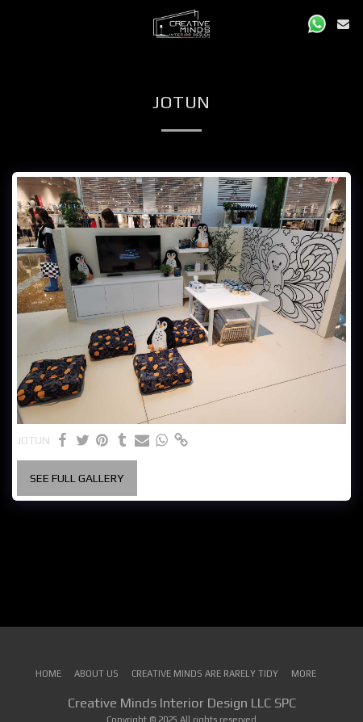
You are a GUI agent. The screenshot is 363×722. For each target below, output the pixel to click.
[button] (17, 23)
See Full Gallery (76, 478)
